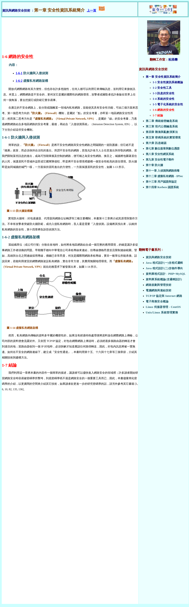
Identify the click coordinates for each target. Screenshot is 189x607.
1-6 (4, 56)
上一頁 (91, 10)
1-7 (4, 365)
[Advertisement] (163, 219)
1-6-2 (19, 80)
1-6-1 (19, 73)
